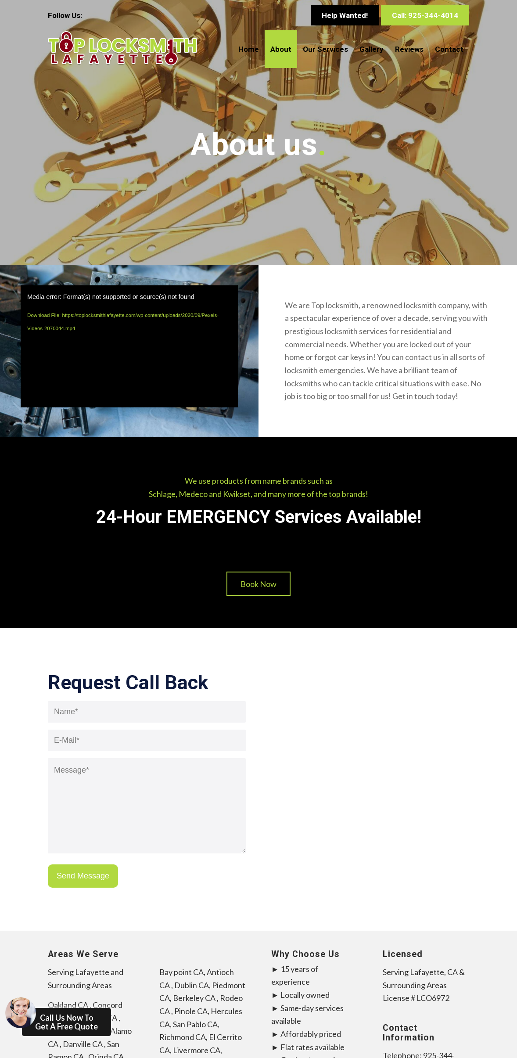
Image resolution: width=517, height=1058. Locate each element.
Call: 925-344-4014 (425, 15)
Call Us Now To (60, 1019)
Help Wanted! (345, 15)
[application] (129, 346)
